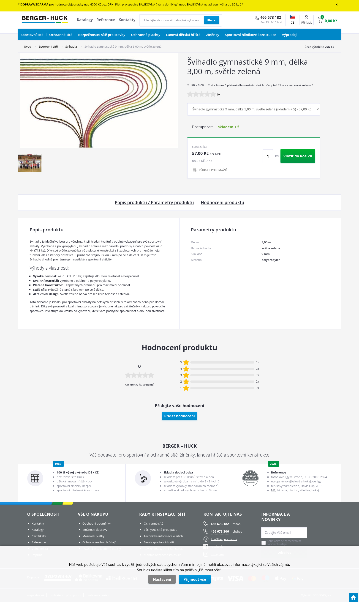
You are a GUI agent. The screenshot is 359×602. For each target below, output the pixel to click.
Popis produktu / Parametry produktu (154, 202)
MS (273, 490)
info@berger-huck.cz (224, 539)
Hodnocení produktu (222, 202)
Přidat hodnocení (179, 416)
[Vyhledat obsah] (211, 20)
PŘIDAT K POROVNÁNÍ (213, 170)
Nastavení (162, 579)
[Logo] (45, 20)
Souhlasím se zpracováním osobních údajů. (284, 542)
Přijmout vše (194, 579)
